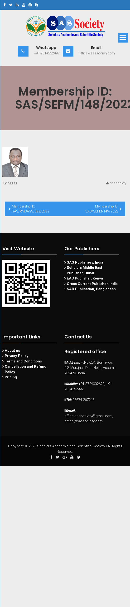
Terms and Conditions (23, 361)
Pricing (11, 377)
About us (12, 350)
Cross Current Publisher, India (92, 284)
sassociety (118, 183)
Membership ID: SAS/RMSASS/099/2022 (30, 208)
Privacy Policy (17, 356)
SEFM (12, 183)
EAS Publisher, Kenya (85, 278)
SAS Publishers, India (85, 262)
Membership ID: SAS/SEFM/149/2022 (101, 208)
